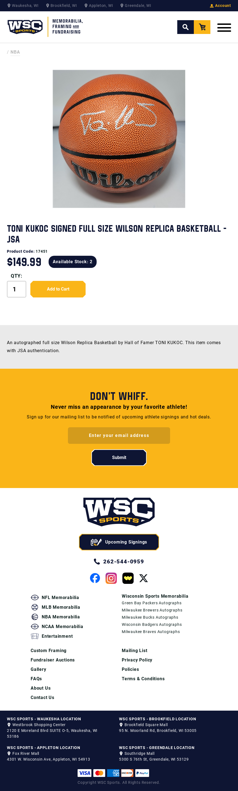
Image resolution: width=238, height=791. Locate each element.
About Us (41, 688)
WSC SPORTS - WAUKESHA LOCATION (44, 719)
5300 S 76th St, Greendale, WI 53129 (154, 759)
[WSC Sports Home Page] (45, 26)
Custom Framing (49, 650)
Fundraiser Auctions (53, 660)
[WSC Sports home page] (119, 513)
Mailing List (134, 650)
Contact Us (42, 697)
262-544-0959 (119, 561)
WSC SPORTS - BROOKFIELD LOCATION (157, 719)
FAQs (36, 678)
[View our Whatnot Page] (128, 578)
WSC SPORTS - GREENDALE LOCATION (157, 747)
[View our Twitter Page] (143, 578)
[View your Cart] (202, 27)
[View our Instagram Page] (111, 578)
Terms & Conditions (143, 678)
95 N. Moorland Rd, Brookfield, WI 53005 (158, 730)
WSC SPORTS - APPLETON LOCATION (43, 747)
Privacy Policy (137, 660)
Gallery (38, 669)
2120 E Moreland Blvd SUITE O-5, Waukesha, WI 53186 (52, 733)
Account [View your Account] (220, 5)
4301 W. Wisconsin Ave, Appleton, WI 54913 (48, 759)
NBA (15, 52)
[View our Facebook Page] (95, 578)
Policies (130, 669)
